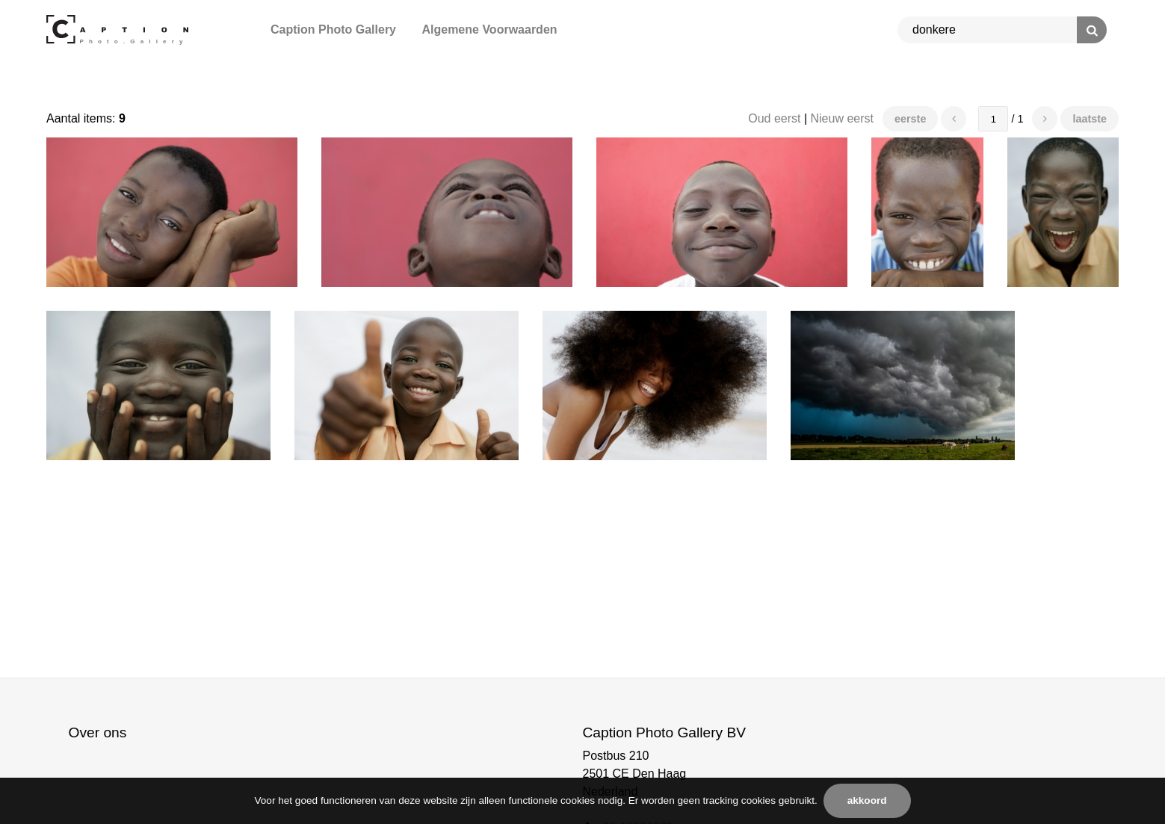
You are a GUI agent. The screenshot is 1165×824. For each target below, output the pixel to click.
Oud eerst (774, 118)
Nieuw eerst (842, 118)
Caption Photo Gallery (333, 29)
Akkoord (867, 800)
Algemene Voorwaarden (489, 29)
